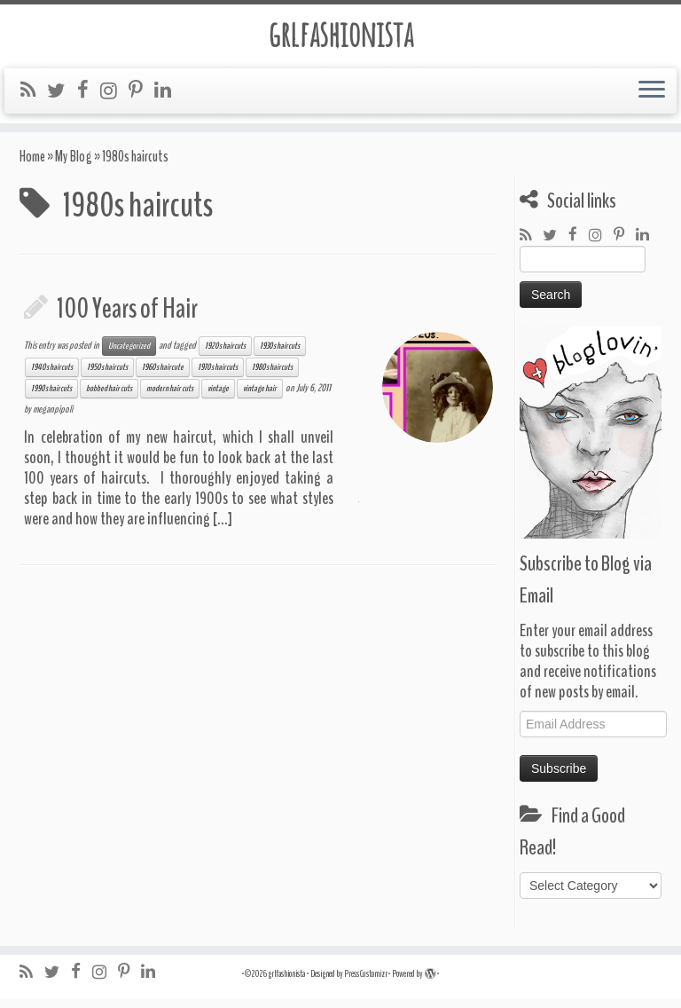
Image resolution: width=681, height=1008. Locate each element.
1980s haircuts (272, 376)
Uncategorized (129, 355)
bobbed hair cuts (109, 397)
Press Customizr (365, 982)
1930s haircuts (280, 355)
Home (32, 165)
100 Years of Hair (127, 317)
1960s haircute (163, 376)
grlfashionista (341, 34)
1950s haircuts (107, 376)
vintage (218, 397)
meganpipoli (53, 418)
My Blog (73, 165)
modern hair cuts (169, 397)
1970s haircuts (218, 376)
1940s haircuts (52, 376)
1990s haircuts (51, 397)
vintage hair (260, 397)
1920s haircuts (225, 355)
